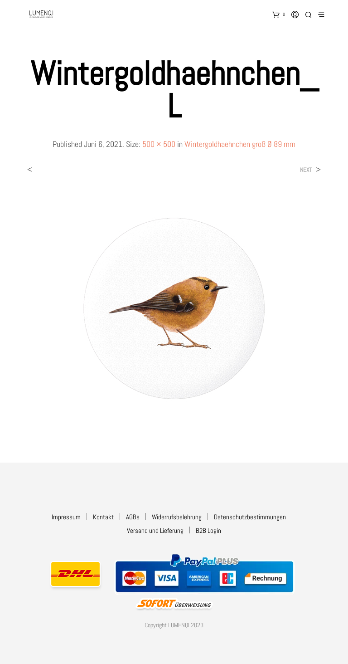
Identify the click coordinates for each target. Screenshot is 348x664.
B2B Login (208, 530)
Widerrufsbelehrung (177, 517)
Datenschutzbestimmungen (250, 517)
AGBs (133, 517)
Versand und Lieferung (155, 530)
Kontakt (103, 517)
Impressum (66, 517)
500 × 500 (158, 144)
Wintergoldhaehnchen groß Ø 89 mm (239, 144)
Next (306, 170)
